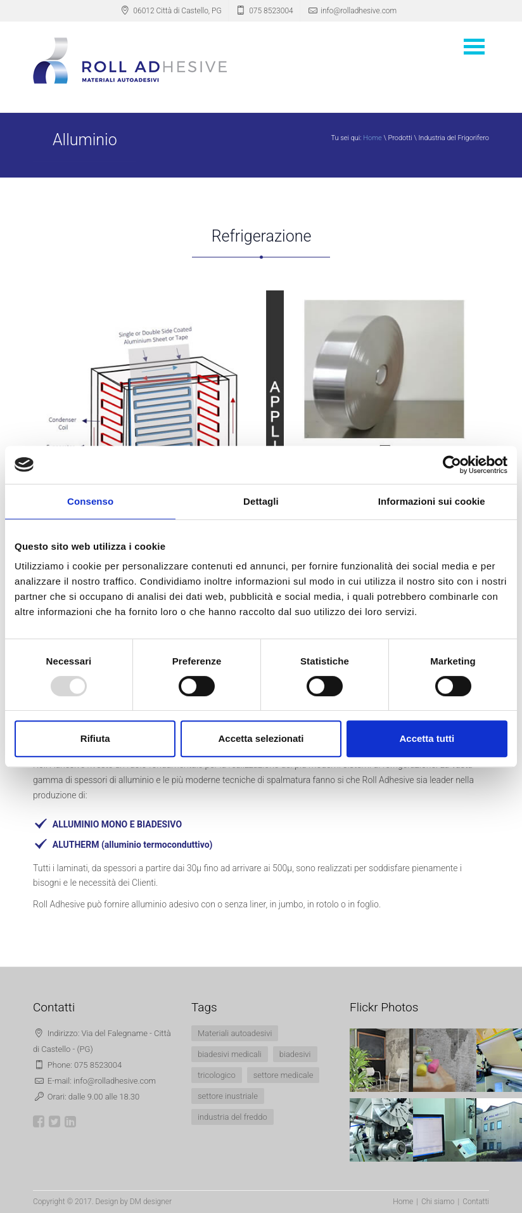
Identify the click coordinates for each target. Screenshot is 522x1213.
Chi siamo (438, 1201)
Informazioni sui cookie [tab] (431, 501)
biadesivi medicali (230, 1054)
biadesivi (295, 1054)
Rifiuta (95, 738)
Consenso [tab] (90, 501)
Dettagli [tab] (261, 501)
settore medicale (283, 1075)
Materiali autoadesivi (235, 1033)
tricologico (217, 1075)
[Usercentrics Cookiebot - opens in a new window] (452, 464)
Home (372, 138)
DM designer (151, 1201)
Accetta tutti (426, 738)
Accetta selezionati (260, 738)
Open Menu (474, 46)
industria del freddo (232, 1117)
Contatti (475, 1201)
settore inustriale (228, 1096)
